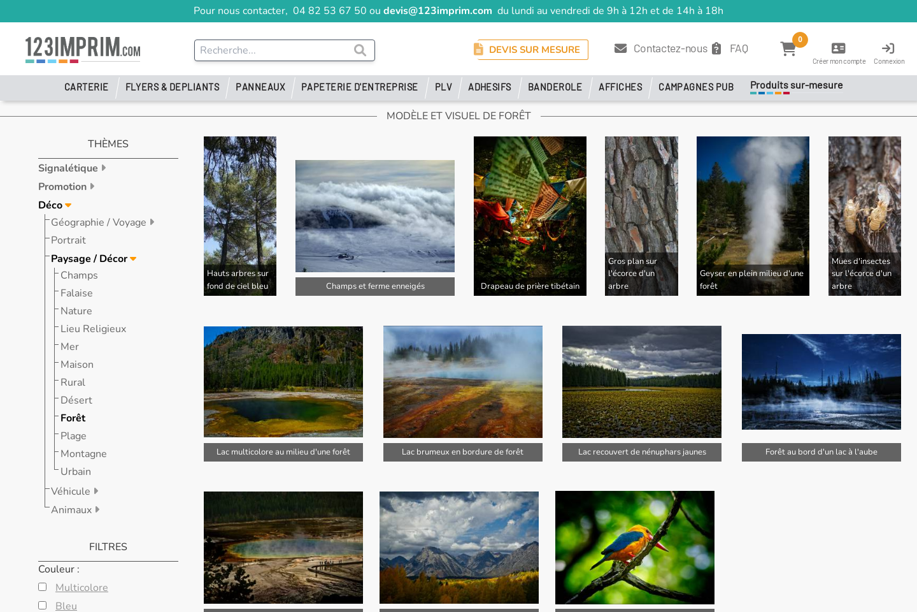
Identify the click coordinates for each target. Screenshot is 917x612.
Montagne (83, 454)
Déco (51, 205)
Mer (69, 347)
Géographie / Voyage (100, 222)
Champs (79, 275)
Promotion (63, 187)
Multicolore (81, 588)
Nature (76, 311)
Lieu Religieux (93, 329)
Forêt (72, 418)
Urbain (75, 472)
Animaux (72, 510)
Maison (77, 365)
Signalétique (69, 168)
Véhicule (72, 491)
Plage (73, 436)
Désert (76, 400)
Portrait (68, 240)
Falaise (76, 293)
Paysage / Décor (90, 259)
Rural (72, 382)
